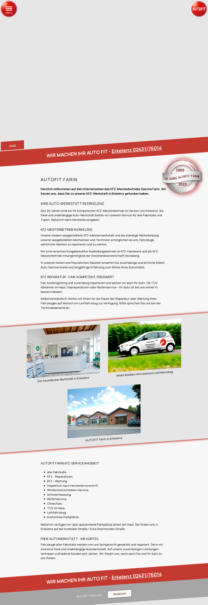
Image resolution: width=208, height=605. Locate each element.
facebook (119, 593)
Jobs (12, 145)
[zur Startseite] (199, 9)
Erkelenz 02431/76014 (137, 149)
